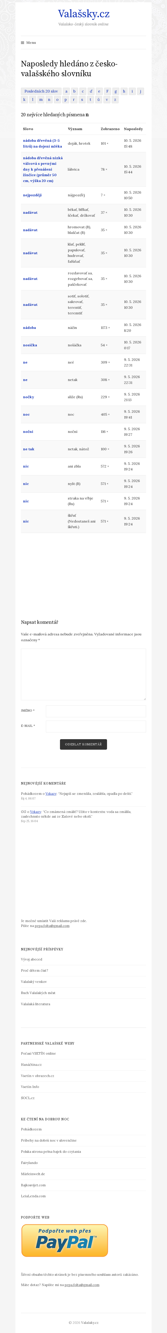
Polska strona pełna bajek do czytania (51, 1151)
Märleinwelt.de (33, 1174)
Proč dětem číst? (34, 970)
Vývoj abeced (31, 959)
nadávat (30, 212)
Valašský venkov (34, 982)
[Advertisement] (83, 570)
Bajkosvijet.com (33, 1185)
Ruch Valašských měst (38, 993)
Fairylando (29, 1163)
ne (25, 362)
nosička (30, 345)
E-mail (28, 726)
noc (26, 414)
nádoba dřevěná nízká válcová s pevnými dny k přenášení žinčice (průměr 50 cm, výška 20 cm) (43, 169)
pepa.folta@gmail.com (52, 926)
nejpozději (32, 195)
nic (26, 466)
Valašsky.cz (83, 14)
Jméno (28, 710)
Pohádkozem (31, 1129)
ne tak (28, 449)
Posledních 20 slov (41, 91)
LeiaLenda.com (33, 1196)
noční (28, 431)
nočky (28, 397)
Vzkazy (50, 793)
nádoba (29, 327)
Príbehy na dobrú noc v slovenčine (49, 1140)
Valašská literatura (35, 1004)
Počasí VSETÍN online (38, 1053)
